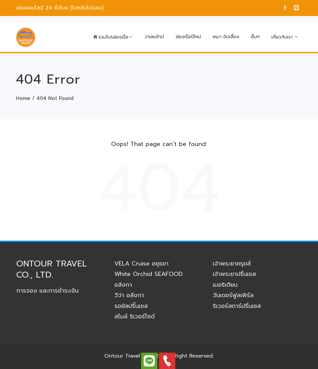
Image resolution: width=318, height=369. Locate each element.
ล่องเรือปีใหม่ (188, 36)
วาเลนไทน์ (154, 36)
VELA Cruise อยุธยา (141, 263)
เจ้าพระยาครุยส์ (232, 263)
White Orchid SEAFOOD (148, 274)
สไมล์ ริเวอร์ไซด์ (134, 316)
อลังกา (123, 284)
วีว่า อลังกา (129, 295)
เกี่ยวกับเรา (284, 37)
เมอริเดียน (225, 284)
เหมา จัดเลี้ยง (226, 36)
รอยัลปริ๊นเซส (131, 306)
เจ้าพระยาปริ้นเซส (234, 274)
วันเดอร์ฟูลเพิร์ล (233, 295)
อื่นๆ (255, 36)
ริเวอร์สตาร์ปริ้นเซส (237, 306)
